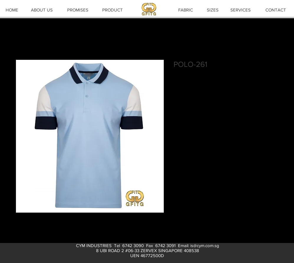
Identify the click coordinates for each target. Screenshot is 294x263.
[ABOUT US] (42, 10)
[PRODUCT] (112, 10)
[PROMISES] (78, 10)
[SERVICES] (240, 10)
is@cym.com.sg (204, 245)
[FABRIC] (186, 10)
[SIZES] (213, 10)
